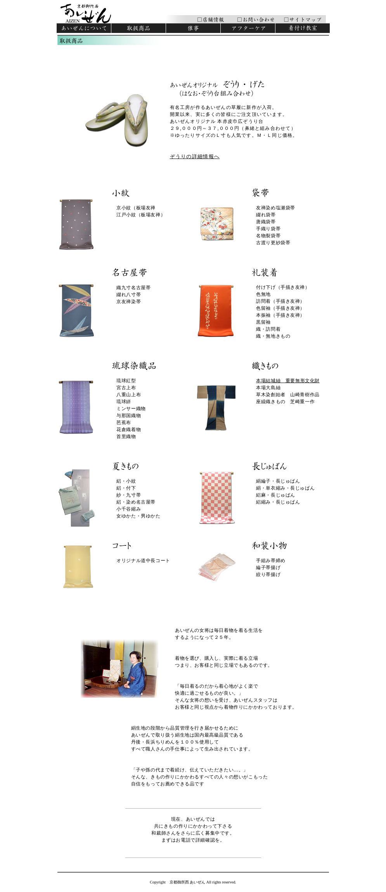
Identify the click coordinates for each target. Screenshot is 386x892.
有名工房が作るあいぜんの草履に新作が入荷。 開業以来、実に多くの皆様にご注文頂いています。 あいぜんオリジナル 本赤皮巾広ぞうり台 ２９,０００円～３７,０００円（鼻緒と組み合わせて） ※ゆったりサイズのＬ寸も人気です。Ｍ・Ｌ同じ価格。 (234, 121)
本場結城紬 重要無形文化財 (288, 380)
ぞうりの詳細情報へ (195, 156)
